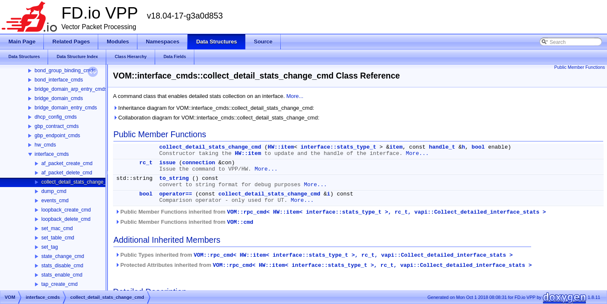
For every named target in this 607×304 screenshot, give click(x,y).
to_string (174, 178)
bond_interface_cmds (59, 80)
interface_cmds (52, 154)
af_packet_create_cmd (66, 163)
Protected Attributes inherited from (323, 265)
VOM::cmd (240, 222)
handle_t (442, 147)
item (396, 147)
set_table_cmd (57, 238)
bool (478, 147)
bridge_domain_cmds (59, 98)
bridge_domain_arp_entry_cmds (71, 89)
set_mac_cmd (57, 228)
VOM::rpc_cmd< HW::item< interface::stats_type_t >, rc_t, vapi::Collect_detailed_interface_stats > (386, 212)
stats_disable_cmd (62, 266)
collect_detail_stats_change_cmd (78, 182)
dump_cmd (53, 191)
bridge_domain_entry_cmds (66, 108)
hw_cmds (45, 145)
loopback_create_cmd (66, 210)
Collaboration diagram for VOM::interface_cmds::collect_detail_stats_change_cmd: (216, 117)
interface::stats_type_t (338, 147)
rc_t (146, 163)
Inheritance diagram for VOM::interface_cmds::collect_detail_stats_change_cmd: (213, 108)
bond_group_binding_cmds (65, 70)
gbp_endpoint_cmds (57, 135)
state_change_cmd (62, 256)
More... (294, 96)
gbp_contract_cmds (57, 126)
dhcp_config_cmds (56, 117)
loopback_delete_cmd (66, 219)
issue (167, 163)
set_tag (49, 247)
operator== (175, 194)
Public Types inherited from (314, 255)
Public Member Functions (579, 67)
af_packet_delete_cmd (66, 173)
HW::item (281, 147)
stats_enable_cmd (61, 275)
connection (198, 163)
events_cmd (55, 201)
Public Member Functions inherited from (330, 212)
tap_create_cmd (59, 284)
